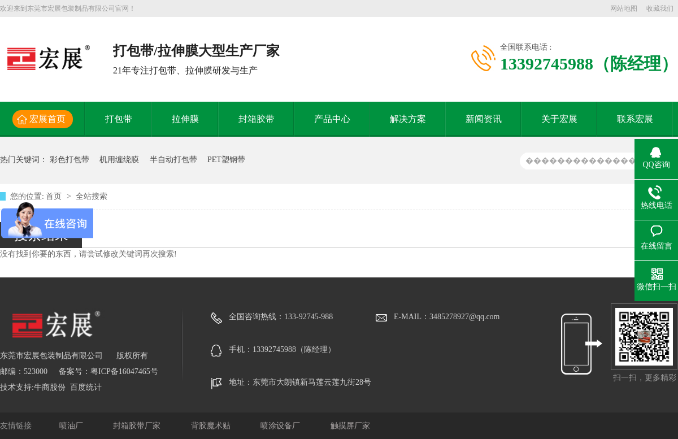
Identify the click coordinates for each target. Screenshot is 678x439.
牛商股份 (50, 387)
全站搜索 (91, 196)
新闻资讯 (484, 119)
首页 (55, 196)
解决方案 (408, 119)
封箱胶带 (256, 119)
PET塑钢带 (226, 159)
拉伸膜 (185, 119)
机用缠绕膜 (119, 159)
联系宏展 (635, 119)
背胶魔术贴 (212, 425)
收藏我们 (659, 8)
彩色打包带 (69, 159)
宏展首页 (47, 119)
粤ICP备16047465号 (124, 371)
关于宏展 (559, 119)
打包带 (118, 119)
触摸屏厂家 (350, 425)
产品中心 (332, 119)
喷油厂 (72, 425)
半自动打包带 (173, 159)
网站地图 (623, 8)
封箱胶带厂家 (138, 425)
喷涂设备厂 (281, 425)
